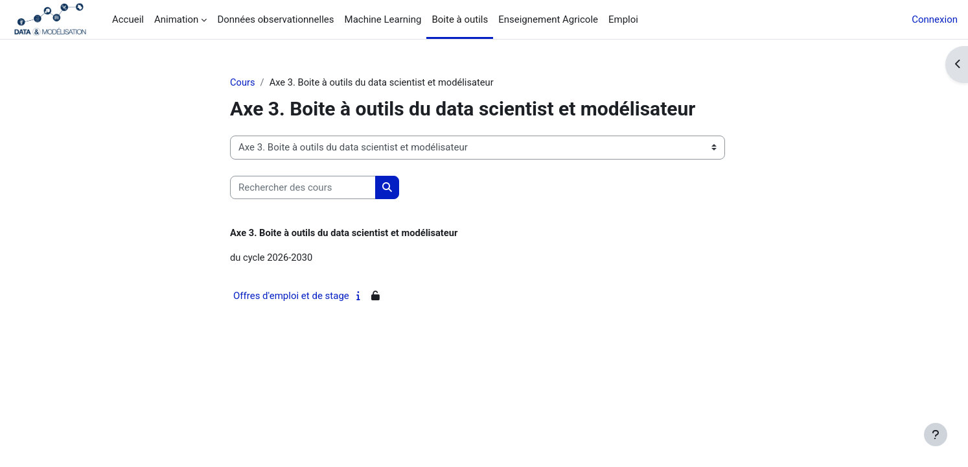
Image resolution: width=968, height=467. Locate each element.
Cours (242, 82)
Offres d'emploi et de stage (291, 297)
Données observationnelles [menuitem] (275, 19)
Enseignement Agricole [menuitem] (548, 19)
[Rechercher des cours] (303, 188)
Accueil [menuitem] (128, 19)
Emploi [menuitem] (623, 19)
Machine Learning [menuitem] (383, 19)
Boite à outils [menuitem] (460, 19)
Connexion (935, 19)
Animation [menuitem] (176, 19)
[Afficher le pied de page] (935, 434)
